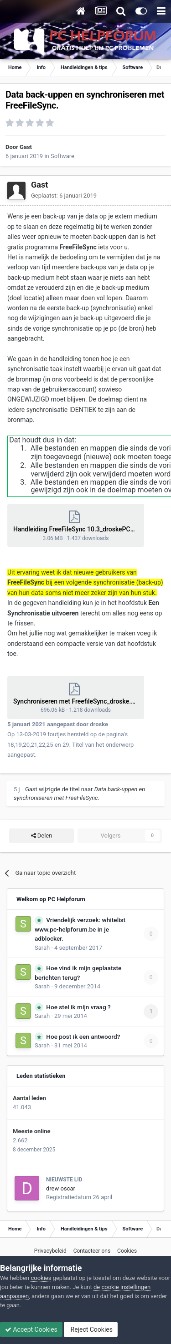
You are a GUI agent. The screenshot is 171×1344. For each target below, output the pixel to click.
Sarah (42, 947)
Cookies (127, 1251)
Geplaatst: (64, 195)
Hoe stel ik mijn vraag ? (78, 1007)
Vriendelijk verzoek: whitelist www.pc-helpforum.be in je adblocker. (80, 929)
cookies (41, 1278)
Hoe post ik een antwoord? (83, 1036)
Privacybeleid (50, 1251)
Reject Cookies (91, 1329)
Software (62, 156)
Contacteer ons (91, 1251)
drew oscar (60, 1188)
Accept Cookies (31, 1329)
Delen (41, 836)
